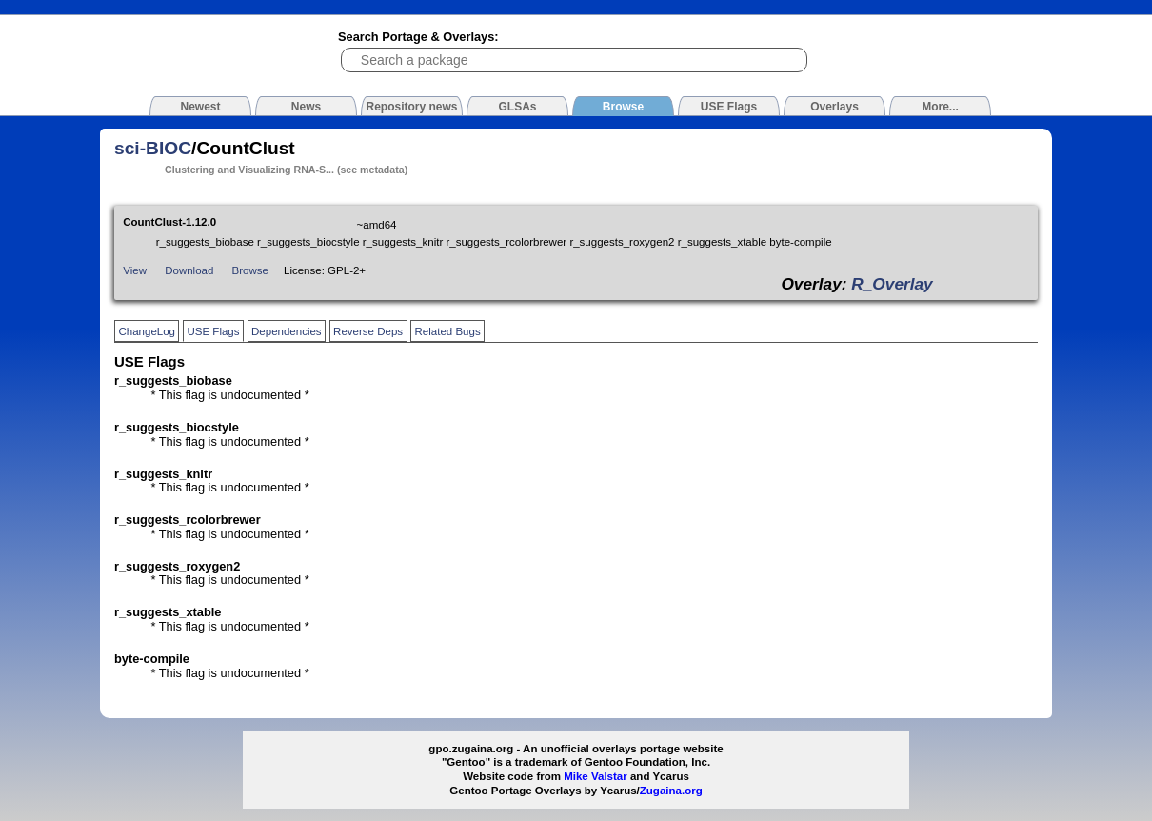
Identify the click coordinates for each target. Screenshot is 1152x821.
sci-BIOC (152, 148)
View (135, 270)
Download (189, 270)
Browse (250, 270)
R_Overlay (891, 283)
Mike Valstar (595, 776)
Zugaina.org (671, 790)
